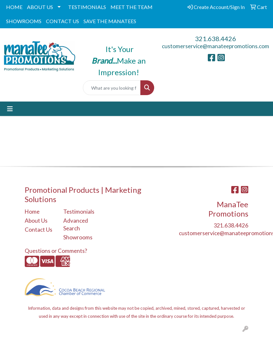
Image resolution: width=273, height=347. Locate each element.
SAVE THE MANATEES (110, 21)
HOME (14, 7)
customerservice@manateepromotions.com (215, 46)
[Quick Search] (112, 87)
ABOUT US (40, 7)
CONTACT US (62, 21)
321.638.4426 (215, 38)
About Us (36, 220)
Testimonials (78, 211)
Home (32, 211)
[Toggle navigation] (10, 108)
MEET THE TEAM (131, 7)
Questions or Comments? (56, 250)
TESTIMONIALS (87, 7)
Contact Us (38, 229)
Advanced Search (75, 224)
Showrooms (77, 237)
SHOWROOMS (23, 21)
